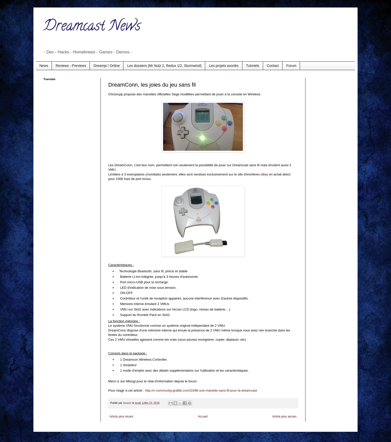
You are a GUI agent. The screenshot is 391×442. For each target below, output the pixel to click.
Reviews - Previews (71, 66)
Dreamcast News (92, 27)
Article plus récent (121, 416)
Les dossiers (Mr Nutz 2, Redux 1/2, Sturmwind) (164, 66)
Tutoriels (252, 66)
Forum (291, 66)
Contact (273, 66)
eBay (264, 174)
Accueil (203, 416)
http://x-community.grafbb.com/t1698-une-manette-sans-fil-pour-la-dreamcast (201, 390)
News (43, 66)
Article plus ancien (284, 416)
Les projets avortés (223, 66)
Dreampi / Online (107, 66)
